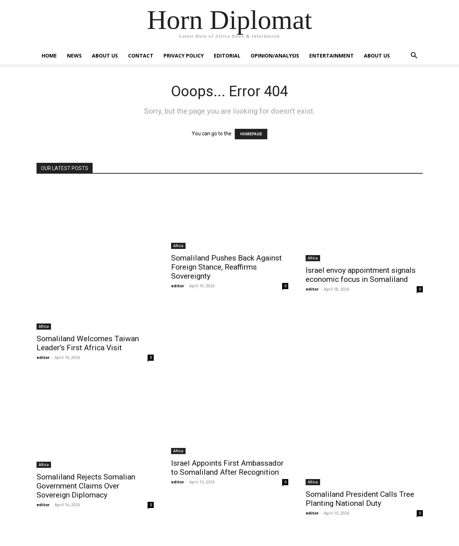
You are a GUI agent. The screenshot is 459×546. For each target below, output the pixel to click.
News (74, 55)
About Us (105, 55)
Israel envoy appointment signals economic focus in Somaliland (361, 275)
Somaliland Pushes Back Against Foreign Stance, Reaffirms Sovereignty (226, 267)
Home (49, 55)
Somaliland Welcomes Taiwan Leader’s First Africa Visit (88, 343)
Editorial (227, 55)
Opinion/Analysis (275, 55)
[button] (414, 56)
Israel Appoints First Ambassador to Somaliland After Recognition (227, 468)
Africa (44, 326)
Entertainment (331, 55)
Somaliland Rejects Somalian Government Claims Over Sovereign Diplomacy (86, 486)
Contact (140, 55)
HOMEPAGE (251, 134)
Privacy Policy (183, 55)
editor (43, 357)
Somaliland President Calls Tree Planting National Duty (360, 499)
